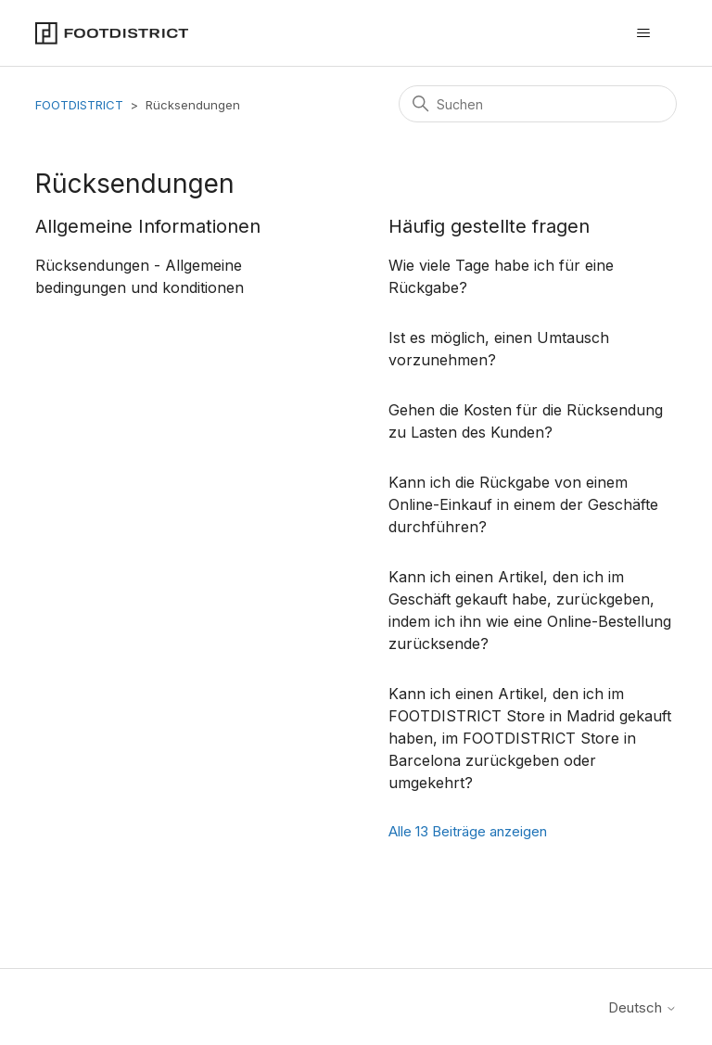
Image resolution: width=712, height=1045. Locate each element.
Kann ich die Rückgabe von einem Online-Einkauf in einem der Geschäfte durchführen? (523, 504)
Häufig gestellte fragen (489, 226)
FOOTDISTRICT (79, 104)
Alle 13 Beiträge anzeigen (467, 831)
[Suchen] (538, 103)
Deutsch (642, 1007)
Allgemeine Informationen (148, 226)
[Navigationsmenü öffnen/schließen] (644, 33)
